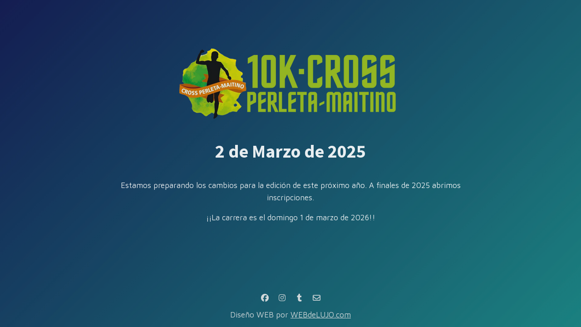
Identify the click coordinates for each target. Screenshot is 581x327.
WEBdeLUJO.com (320, 314)
